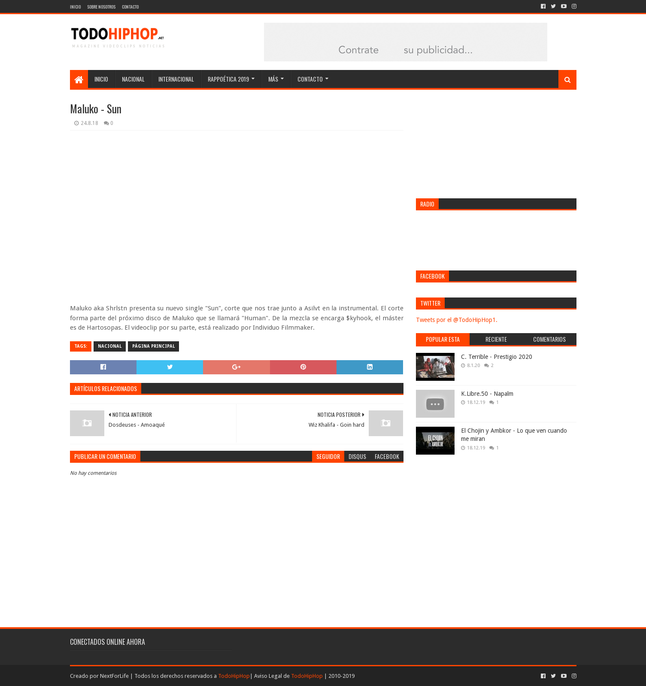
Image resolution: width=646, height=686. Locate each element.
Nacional (133, 78)
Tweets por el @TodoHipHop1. (456, 319)
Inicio (75, 6)
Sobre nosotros (101, 6)
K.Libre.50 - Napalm (487, 393)
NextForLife (114, 676)
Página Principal (153, 346)
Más (273, 78)
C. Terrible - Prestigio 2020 (496, 356)
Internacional (176, 78)
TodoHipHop (234, 676)
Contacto (130, 6)
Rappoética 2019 (228, 78)
